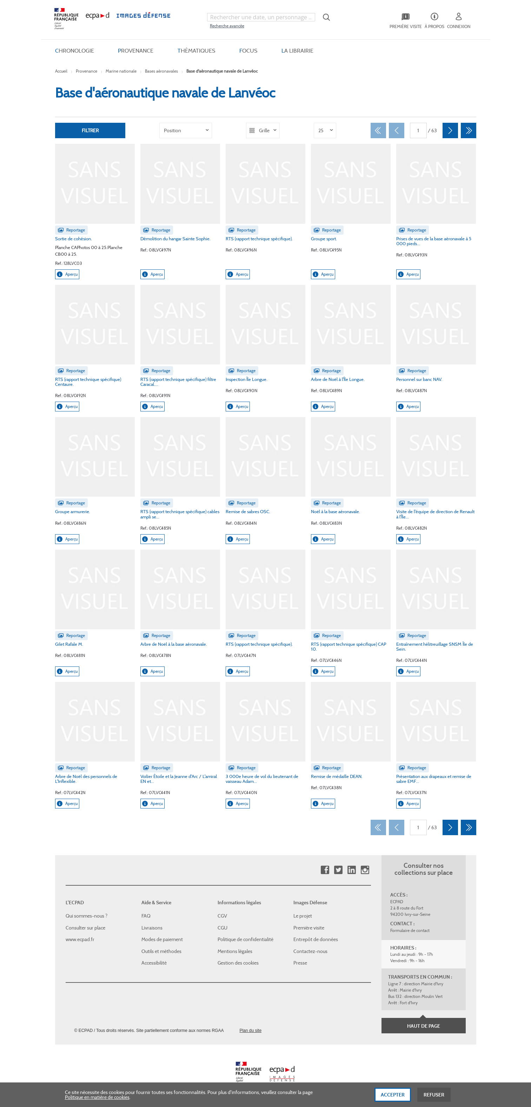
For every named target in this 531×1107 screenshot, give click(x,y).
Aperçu (67, 274)
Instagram (364, 870)
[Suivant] (450, 130)
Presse (300, 963)
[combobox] (261, 17)
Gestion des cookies (238, 963)
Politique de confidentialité (245, 939)
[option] (186, 130)
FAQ (146, 916)
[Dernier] (468, 130)
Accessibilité (154, 963)
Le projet (302, 916)
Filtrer (90, 130)
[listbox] (185, 130)
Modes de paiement (162, 939)
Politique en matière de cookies (97, 1100)
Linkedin (351, 870)
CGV (222, 916)
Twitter (338, 870)
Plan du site (250, 1030)
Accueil (61, 71)
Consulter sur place (85, 928)
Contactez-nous (310, 951)
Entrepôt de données (315, 939)
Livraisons (151, 928)
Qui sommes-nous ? (86, 916)
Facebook (324, 870)
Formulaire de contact (410, 930)
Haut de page (423, 1026)
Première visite (308, 928)
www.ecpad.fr (80, 939)
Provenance (86, 71)
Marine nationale (121, 71)
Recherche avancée (227, 25)
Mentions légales (235, 951)
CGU (222, 928)
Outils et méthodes (161, 951)
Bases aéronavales (161, 71)
